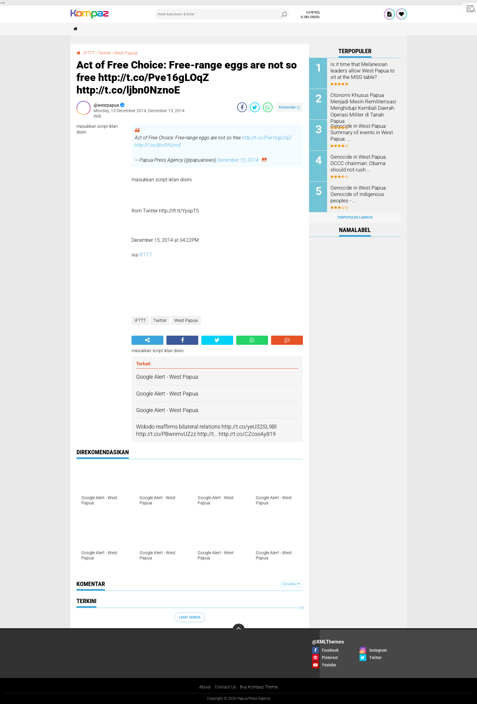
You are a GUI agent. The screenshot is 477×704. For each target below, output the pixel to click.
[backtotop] (239, 630)
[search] (222, 14)
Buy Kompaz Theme (259, 686)
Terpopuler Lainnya (355, 217)
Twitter (104, 52)
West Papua (125, 52)
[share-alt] (147, 340)
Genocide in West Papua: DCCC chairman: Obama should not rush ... (357, 163)
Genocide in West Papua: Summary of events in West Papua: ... (359, 132)
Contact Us (225, 686)
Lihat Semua (189, 617)
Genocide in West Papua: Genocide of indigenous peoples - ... (357, 194)
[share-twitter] (255, 107)
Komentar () (289, 107)
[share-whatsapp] (268, 107)
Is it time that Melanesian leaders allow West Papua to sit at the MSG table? (361, 70)
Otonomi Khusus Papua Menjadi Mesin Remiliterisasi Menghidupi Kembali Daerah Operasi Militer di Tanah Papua (361, 107)
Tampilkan (291, 584)
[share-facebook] (242, 107)
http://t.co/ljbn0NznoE (158, 145)
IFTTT (89, 52)
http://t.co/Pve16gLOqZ (266, 138)
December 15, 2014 (238, 160)
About (205, 686)
